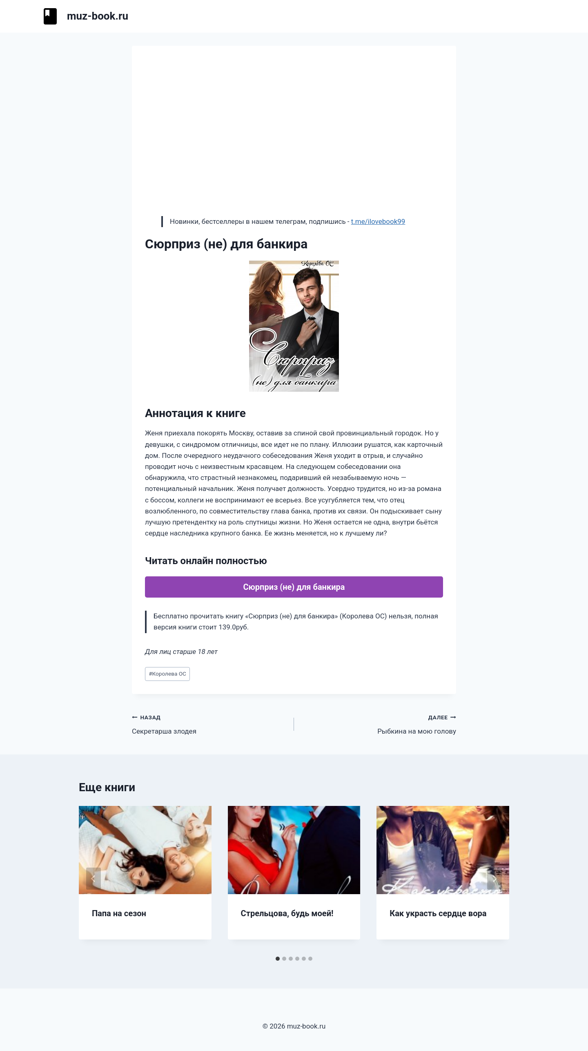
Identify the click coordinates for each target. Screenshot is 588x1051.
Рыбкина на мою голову (378, 724)
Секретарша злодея (209, 724)
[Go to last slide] (93, 879)
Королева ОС (167, 673)
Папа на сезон (119, 913)
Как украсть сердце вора (438, 913)
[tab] (278, 959)
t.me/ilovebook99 (378, 221)
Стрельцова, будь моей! (287, 913)
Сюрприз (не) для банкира (294, 587)
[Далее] (494, 879)
